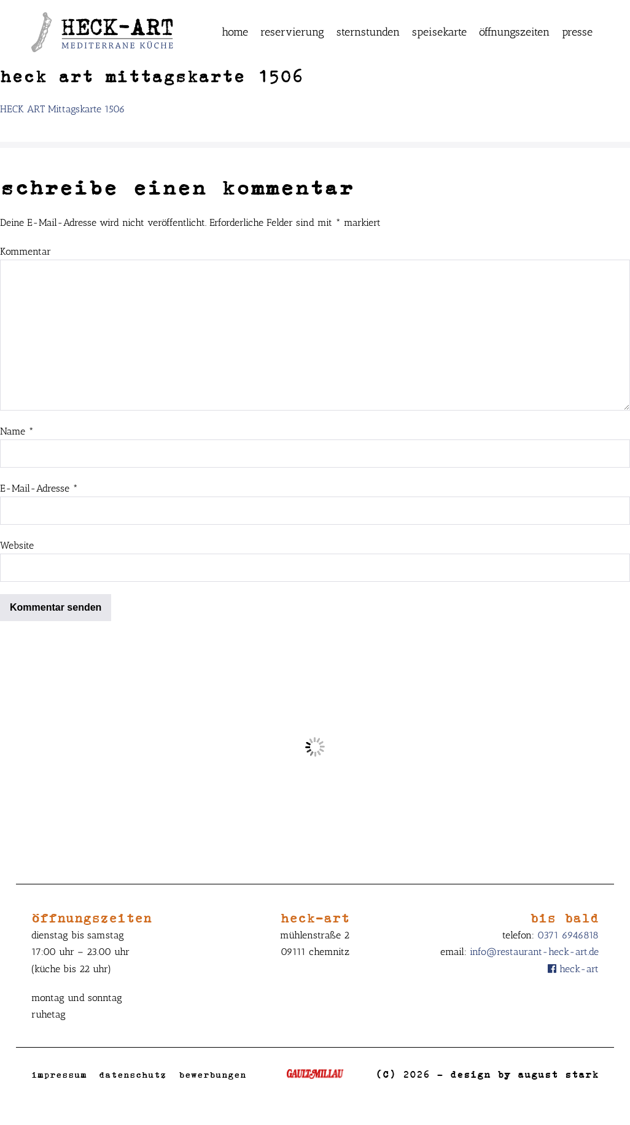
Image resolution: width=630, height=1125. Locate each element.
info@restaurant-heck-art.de (534, 951)
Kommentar (25, 251)
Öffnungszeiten (514, 32)
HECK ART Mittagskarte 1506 (62, 109)
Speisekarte (439, 32)
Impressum (59, 1074)
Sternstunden (368, 32)
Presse (577, 32)
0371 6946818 (568, 935)
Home (235, 32)
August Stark (558, 1074)
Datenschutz (132, 1074)
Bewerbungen (212, 1074)
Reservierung (292, 32)
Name (17, 431)
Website (17, 545)
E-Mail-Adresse (39, 488)
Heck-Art (573, 969)
